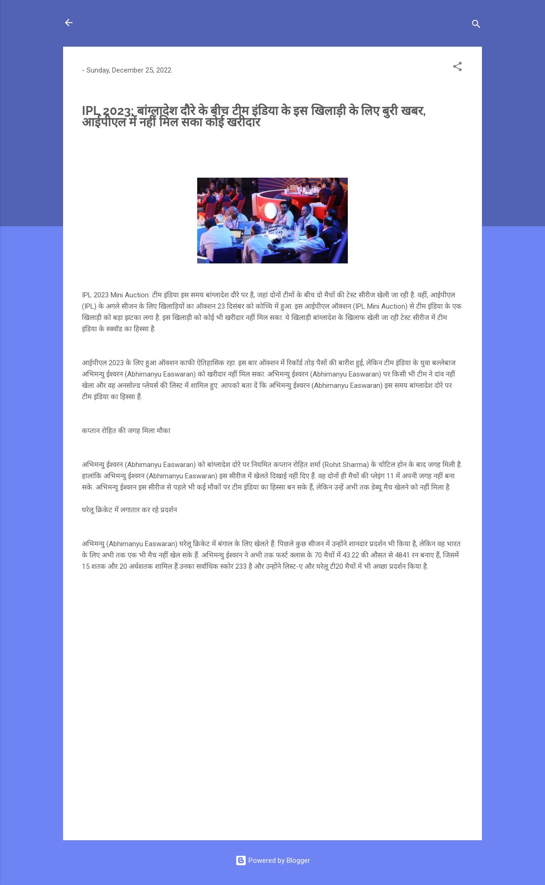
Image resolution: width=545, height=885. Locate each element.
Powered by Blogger (272, 860)
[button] (457, 68)
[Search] (476, 25)
